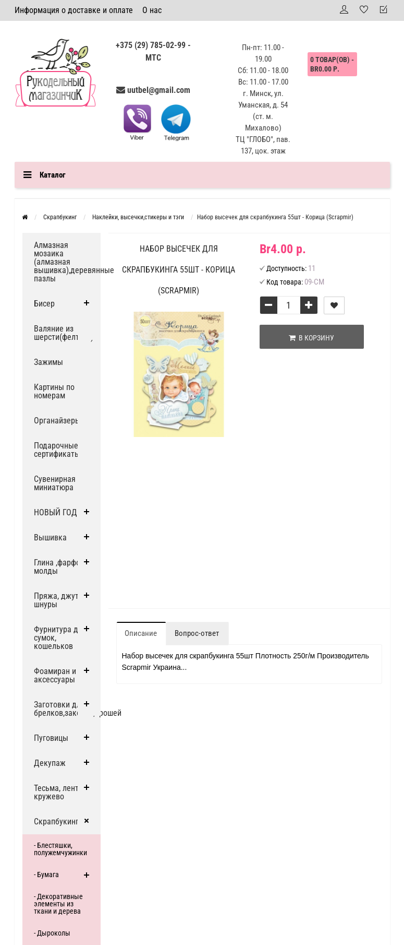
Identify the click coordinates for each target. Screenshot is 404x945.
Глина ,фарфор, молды (60, 567)
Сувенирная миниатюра (55, 483)
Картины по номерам (54, 391)
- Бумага (46, 874)
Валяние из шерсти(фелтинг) (63, 333)
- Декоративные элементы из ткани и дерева (58, 903)
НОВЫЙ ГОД (55, 512)
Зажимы (48, 362)
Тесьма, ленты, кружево (60, 792)
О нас (152, 10)
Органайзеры (57, 421)
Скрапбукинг (56, 821)
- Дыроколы (52, 933)
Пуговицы (51, 738)
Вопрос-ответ (197, 633)
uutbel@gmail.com (158, 90)
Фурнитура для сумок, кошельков (60, 637)
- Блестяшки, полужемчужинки (60, 849)
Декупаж (50, 763)
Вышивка (50, 537)
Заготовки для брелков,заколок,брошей (67, 709)
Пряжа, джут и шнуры (59, 600)
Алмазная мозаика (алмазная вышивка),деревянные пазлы (67, 262)
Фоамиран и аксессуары (55, 675)
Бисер (44, 304)
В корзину (311, 338)
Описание (141, 633)
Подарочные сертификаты (57, 450)
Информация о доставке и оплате (74, 10)
